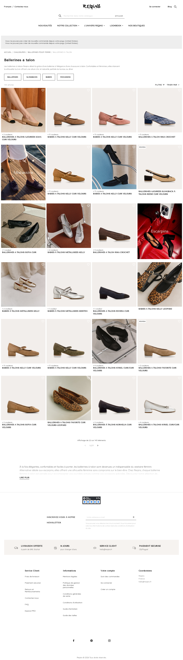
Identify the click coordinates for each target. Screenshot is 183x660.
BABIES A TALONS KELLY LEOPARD (155, 309)
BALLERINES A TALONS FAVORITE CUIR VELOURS (157, 369)
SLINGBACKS (31, 77)
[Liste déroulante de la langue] (7, 7)
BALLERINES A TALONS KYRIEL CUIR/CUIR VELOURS (113, 369)
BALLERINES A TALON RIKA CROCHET (157, 137)
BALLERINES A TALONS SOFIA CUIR (19, 252)
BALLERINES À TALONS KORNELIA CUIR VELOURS (112, 426)
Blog (170, 6)
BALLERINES (12, 77)
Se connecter (154, 6)
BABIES (49, 77)
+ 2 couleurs (7, 134)
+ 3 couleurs (144, 134)
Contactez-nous (21, 6)
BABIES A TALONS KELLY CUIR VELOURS (67, 137)
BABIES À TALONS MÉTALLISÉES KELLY (66, 252)
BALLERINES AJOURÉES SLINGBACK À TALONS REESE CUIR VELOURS (157, 192)
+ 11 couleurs (53, 134)
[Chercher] (91, 16)
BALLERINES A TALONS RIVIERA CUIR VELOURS (111, 312)
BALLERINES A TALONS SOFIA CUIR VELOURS (19, 426)
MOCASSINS (65, 77)
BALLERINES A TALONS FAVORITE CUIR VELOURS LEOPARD (66, 423)
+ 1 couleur (6, 250)
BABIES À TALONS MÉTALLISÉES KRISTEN (67, 311)
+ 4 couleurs (98, 365)
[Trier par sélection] (173, 85)
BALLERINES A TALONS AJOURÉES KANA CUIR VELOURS (21, 138)
